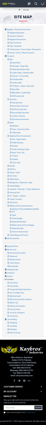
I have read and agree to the (20, 412)
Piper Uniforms (15, 43)
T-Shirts (15, 156)
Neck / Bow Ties (18, 153)
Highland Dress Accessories (20, 136)
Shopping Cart (12, 270)
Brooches (13, 176)
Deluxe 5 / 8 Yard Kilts (20, 76)
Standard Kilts (17, 79)
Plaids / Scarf (15, 173)
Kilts (11, 59)
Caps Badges (15, 186)
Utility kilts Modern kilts (21, 69)
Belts (11, 123)
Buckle (12, 166)
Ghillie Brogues (17, 143)
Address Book (15, 260)
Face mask (16, 163)
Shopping (13, 323)
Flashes (15, 146)
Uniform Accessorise (20, 232)
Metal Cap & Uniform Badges (23, 225)
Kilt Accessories (18, 96)
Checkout (10, 273)
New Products (15, 333)
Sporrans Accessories (20, 119)
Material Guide (15, 296)
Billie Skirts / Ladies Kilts (21, 93)
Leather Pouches (18, 116)
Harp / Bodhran (15, 46)
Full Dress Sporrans (19, 109)
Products (10, 56)
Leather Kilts (17, 83)
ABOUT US (14, 303)
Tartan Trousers (16, 199)
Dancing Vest (15, 193)
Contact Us (14, 316)
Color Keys (14, 283)
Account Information (18, 253)
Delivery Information (17, 306)
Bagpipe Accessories (18, 39)
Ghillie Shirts (14, 179)
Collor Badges (17, 218)
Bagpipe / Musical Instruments (19, 29)
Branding (13, 329)
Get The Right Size (17, 293)
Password (13, 256)
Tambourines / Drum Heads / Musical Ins (25, 49)
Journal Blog (12, 319)
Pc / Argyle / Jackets (18, 196)
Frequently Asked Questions (20, 289)
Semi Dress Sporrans (20, 106)
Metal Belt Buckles (19, 222)
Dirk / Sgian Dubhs (19, 139)
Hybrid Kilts (16, 63)
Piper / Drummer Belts (20, 129)
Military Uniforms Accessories (21, 206)
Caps (14, 215)
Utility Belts (16, 133)
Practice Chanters (16, 36)
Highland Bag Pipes (17, 33)
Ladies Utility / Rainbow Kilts (22, 73)
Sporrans (13, 99)
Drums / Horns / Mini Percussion (22, 53)
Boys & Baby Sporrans (20, 113)
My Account (11, 250)
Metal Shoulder (18, 228)
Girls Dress (14, 203)
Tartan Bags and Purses (19, 235)
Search (10, 276)
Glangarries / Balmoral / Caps (21, 183)
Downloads (14, 266)
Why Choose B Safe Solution (21, 299)
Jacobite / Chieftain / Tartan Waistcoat (25, 189)
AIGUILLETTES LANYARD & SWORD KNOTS (24, 210)
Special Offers (12, 246)
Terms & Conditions (17, 313)
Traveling (13, 326)
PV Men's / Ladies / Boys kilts (23, 86)
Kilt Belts (15, 126)
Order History (15, 263)
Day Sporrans (17, 103)
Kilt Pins (13, 169)
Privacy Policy (15, 309)
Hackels (15, 159)
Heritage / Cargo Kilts (20, 66)
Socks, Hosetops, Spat (20, 149)
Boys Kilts (15, 89)
